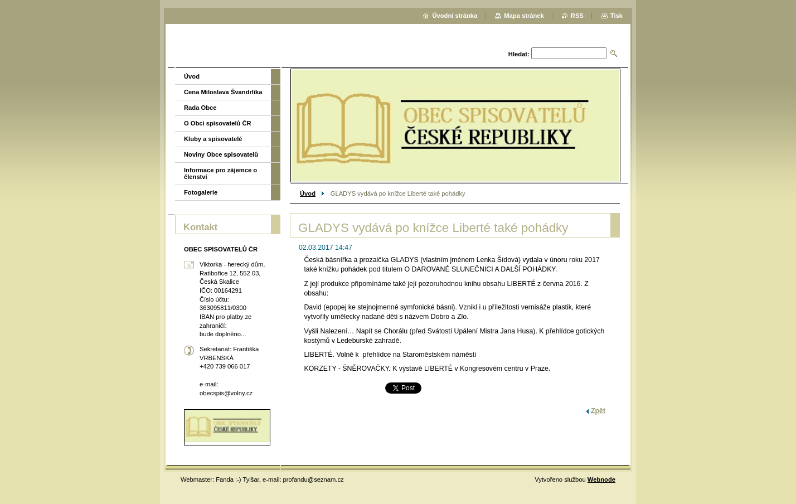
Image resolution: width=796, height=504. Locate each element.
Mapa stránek (524, 15)
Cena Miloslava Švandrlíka (223, 92)
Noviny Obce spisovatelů (221, 154)
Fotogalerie (200, 192)
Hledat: (519, 54)
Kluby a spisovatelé (213, 138)
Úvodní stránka (454, 15)
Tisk (616, 15)
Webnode (601, 479)
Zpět (598, 411)
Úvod (308, 193)
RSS (577, 15)
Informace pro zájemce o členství (220, 173)
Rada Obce (200, 107)
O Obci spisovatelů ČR (217, 123)
